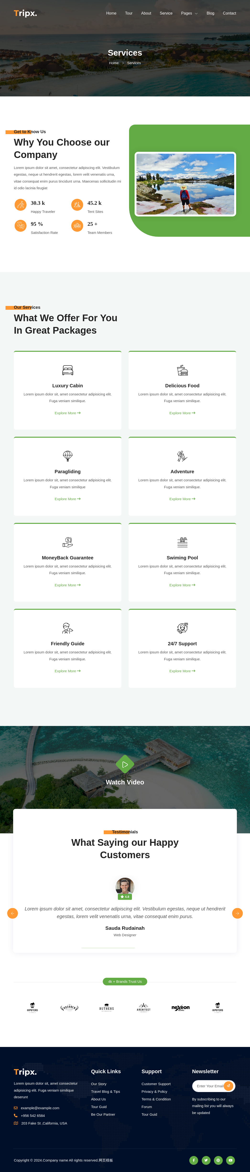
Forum (146, 1107)
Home (111, 13)
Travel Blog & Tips (105, 1091)
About (146, 13)
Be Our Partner (103, 1114)
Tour (128, 13)
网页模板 (106, 1160)
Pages (186, 13)
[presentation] (12, 913)
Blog (210, 13)
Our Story (98, 1084)
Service (166, 13)
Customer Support (156, 1084)
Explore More (68, 413)
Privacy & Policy (154, 1091)
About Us (98, 1099)
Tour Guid (99, 1107)
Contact (229, 13)
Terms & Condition (156, 1099)
